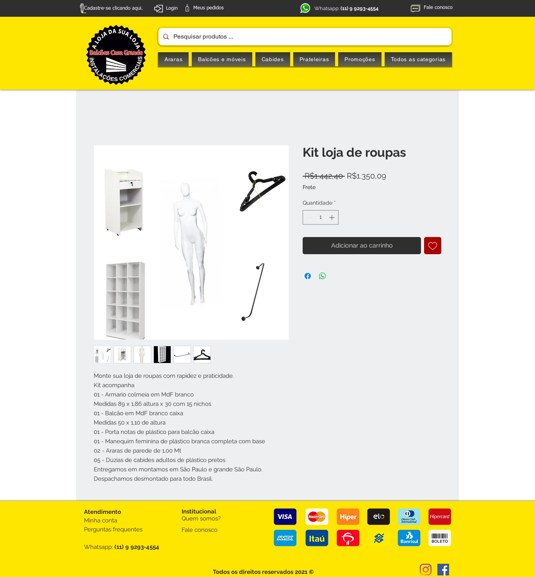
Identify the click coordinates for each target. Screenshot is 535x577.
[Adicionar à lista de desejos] (432, 245)
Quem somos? (201, 518)
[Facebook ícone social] (443, 569)
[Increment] (332, 217)
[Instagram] (426, 569)
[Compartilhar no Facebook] (307, 276)
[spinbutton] (321, 217)
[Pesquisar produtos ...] (304, 36)
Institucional (199, 511)
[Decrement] (309, 217)
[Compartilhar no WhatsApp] (322, 276)
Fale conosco (200, 529)
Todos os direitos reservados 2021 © (263, 571)
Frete (309, 187)
